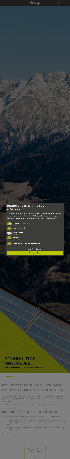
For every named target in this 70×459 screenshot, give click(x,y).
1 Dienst (15, 234)
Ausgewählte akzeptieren (35, 249)
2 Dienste (16, 225)
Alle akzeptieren (35, 253)
